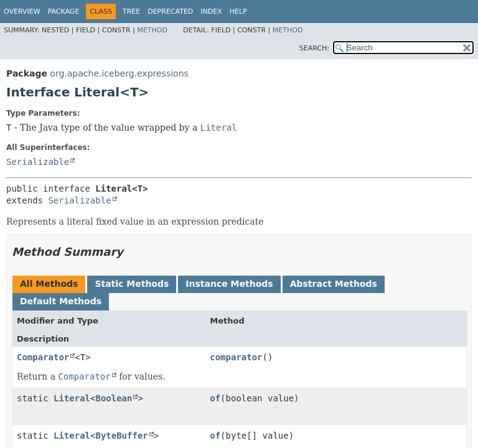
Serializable (37, 162)
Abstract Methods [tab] (333, 284)
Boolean (113, 398)
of (215, 398)
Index (211, 11)
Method (152, 30)
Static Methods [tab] (132, 284)
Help (238, 11)
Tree (131, 11)
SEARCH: (314, 48)
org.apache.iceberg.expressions (119, 73)
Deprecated (170, 11)
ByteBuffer (121, 436)
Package (64, 11)
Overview (22, 11)
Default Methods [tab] (60, 301)
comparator (236, 357)
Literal (72, 398)
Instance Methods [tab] (229, 284)
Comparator (43, 357)
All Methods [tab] (49, 284)
